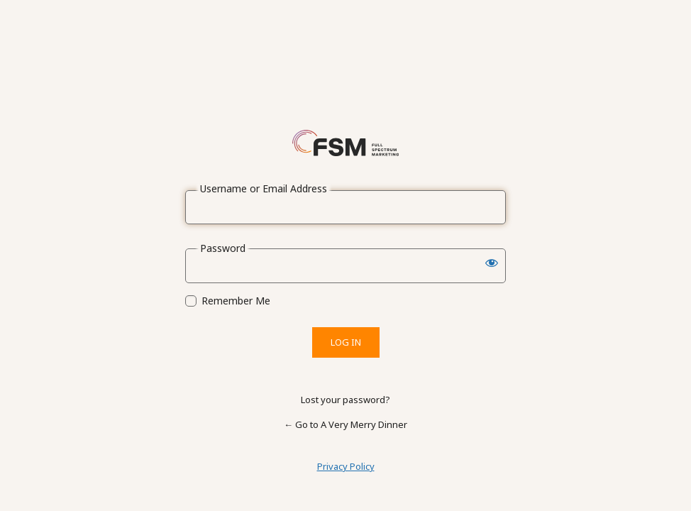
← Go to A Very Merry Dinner (345, 424)
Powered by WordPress (345, 143)
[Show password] (491, 262)
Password (222, 248)
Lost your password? (345, 399)
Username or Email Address (263, 189)
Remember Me (235, 301)
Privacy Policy (346, 466)
